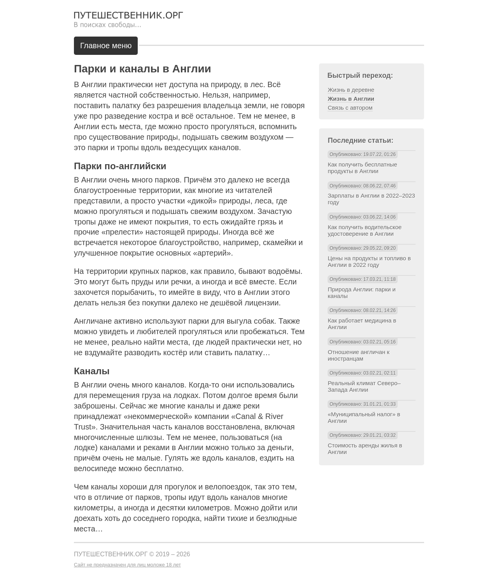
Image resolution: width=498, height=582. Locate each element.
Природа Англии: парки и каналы (361, 292)
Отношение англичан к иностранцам (358, 355)
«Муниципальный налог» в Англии (364, 417)
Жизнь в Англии (351, 98)
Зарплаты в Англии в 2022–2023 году (371, 198)
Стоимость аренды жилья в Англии (365, 448)
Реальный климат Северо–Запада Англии (364, 386)
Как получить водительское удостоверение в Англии (365, 230)
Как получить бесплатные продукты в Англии (362, 167)
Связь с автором (350, 107)
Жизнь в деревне (351, 89)
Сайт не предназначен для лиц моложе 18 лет (127, 565)
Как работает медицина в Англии (362, 323)
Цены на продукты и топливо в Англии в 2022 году (369, 261)
